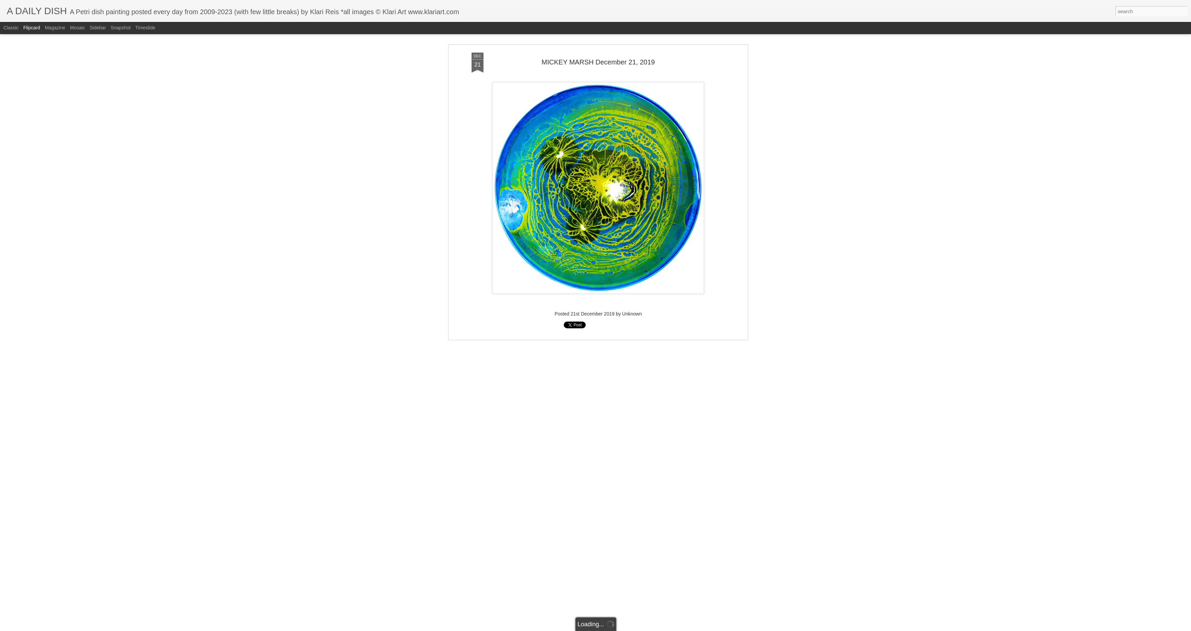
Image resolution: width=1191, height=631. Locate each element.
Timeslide (145, 27)
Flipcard (31, 27)
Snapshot (121, 27)
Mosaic (77, 27)
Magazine (55, 27)
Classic (11, 27)
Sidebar (98, 27)
